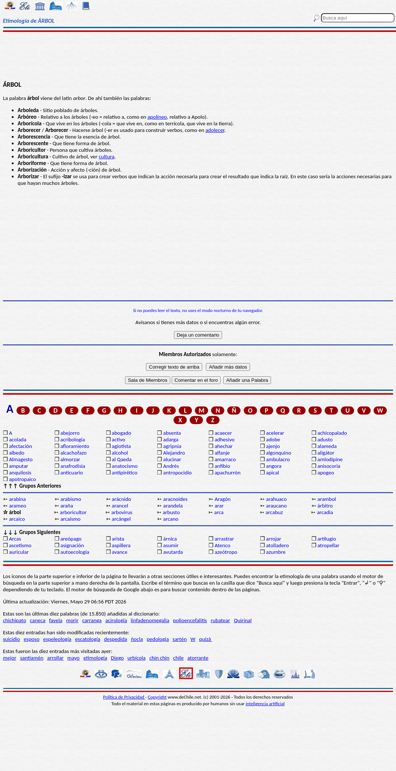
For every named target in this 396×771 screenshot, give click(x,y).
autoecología (74, 552)
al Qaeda (122, 459)
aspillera (121, 545)
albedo (16, 452)
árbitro (325, 505)
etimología (95, 658)
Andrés (171, 466)
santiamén (31, 658)
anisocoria (328, 466)
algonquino (278, 452)
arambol (326, 499)
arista (118, 538)
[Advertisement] (198, 55)
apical (272, 472)
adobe (273, 439)
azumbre (275, 552)
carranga (92, 620)
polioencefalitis (190, 620)
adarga (170, 439)
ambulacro (278, 459)
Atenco (223, 545)
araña (66, 505)
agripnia (172, 446)
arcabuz (274, 512)
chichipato (14, 620)
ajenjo (273, 446)
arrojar (273, 538)
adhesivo (225, 439)
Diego (117, 658)
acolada (17, 439)
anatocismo (125, 466)
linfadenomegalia (150, 620)
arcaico (17, 519)
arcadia (325, 512)
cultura (106, 156)
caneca (37, 620)
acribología (72, 439)
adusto (324, 439)
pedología (158, 639)
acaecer (223, 433)
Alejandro (174, 452)
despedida (115, 639)
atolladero (277, 545)
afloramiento (74, 446)
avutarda (173, 552)
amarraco (225, 459)
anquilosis (20, 472)
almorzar (70, 459)
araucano (276, 505)
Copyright (157, 697)
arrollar (55, 658)
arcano (170, 519)
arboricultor (73, 512)
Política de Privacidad (124, 697)
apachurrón (227, 472)
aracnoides (175, 499)
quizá (205, 639)
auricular (19, 552)
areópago (71, 538)
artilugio (326, 538)
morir (72, 620)
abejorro (69, 433)
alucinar (172, 459)
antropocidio (177, 472)
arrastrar (224, 538)
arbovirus (121, 512)
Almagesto (20, 459)
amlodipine (330, 459)
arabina (17, 499)
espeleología (57, 639)
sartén (179, 639)
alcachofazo (73, 452)
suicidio (11, 639)
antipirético (125, 472)
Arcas (15, 538)
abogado (121, 433)
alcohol (120, 452)
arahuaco (276, 499)
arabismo (70, 499)
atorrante (198, 658)
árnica (170, 538)
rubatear (220, 620)
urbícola (137, 658)
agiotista (121, 446)
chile (178, 658)
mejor (9, 658)
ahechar (224, 446)
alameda (326, 446)
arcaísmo (70, 519)
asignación (72, 545)
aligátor (325, 452)
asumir (171, 545)
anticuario (71, 472)
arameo (17, 505)
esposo (31, 639)
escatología (87, 639)
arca (219, 512)
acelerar (275, 433)
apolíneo (157, 117)
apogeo (325, 472)
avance (119, 552)
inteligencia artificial (265, 703)
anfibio (222, 466)
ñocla (137, 639)
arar (219, 505)
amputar (18, 466)
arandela (173, 505)
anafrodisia (72, 466)
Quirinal (243, 620)
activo (118, 439)
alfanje (222, 452)
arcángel (121, 519)
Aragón (223, 499)
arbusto (171, 512)
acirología (116, 620)
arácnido (121, 499)
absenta (172, 433)
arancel (120, 505)
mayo (73, 658)
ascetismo (20, 545)
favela (56, 620)
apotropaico (22, 479)
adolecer (215, 130)
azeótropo (226, 552)
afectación (20, 446)
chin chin (159, 658)
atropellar (328, 545)
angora (273, 466)
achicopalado (332, 433)
